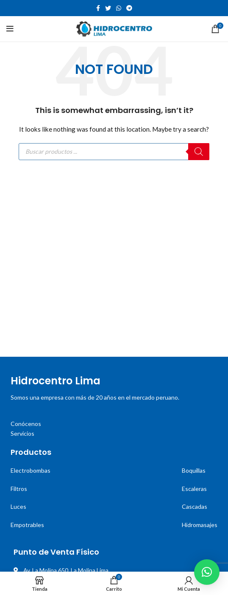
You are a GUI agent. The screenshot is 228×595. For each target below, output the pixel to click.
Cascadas (194, 506)
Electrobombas (30, 470)
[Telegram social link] (129, 8)
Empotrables (27, 524)
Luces (18, 506)
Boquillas (194, 470)
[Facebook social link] (98, 8)
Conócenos (26, 423)
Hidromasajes (199, 524)
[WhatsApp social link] (119, 8)
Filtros (19, 488)
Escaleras (194, 488)
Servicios (22, 433)
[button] (207, 572)
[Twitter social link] (108, 8)
